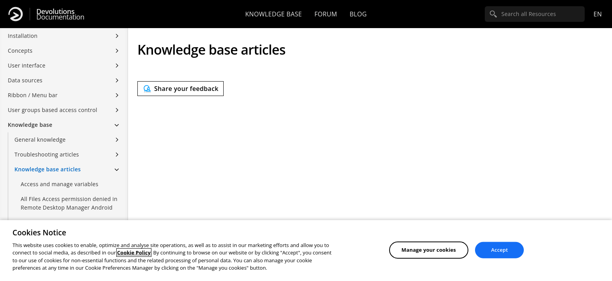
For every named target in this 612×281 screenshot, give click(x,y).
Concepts (20, 50)
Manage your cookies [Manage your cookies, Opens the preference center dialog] (429, 249)
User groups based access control (52, 110)
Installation (22, 35)
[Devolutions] (15, 14)
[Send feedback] (180, 88)
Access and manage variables (59, 184)
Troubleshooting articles (46, 154)
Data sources (25, 80)
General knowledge (40, 139)
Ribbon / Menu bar (33, 95)
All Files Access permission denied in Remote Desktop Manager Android (69, 203)
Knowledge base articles (47, 169)
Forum (325, 14)
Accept (499, 249)
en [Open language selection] (597, 14)
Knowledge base (273, 14)
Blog (358, 14)
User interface (26, 65)
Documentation (60, 14)
